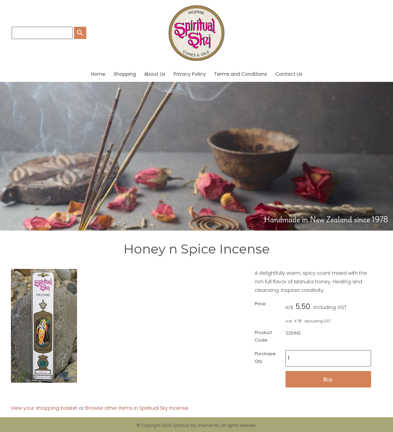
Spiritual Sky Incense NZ (196, 425)
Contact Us (288, 74)
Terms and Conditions (240, 74)
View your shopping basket (44, 408)
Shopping (125, 74)
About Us (154, 74)
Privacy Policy (190, 74)
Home (98, 74)
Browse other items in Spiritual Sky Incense (136, 408)
